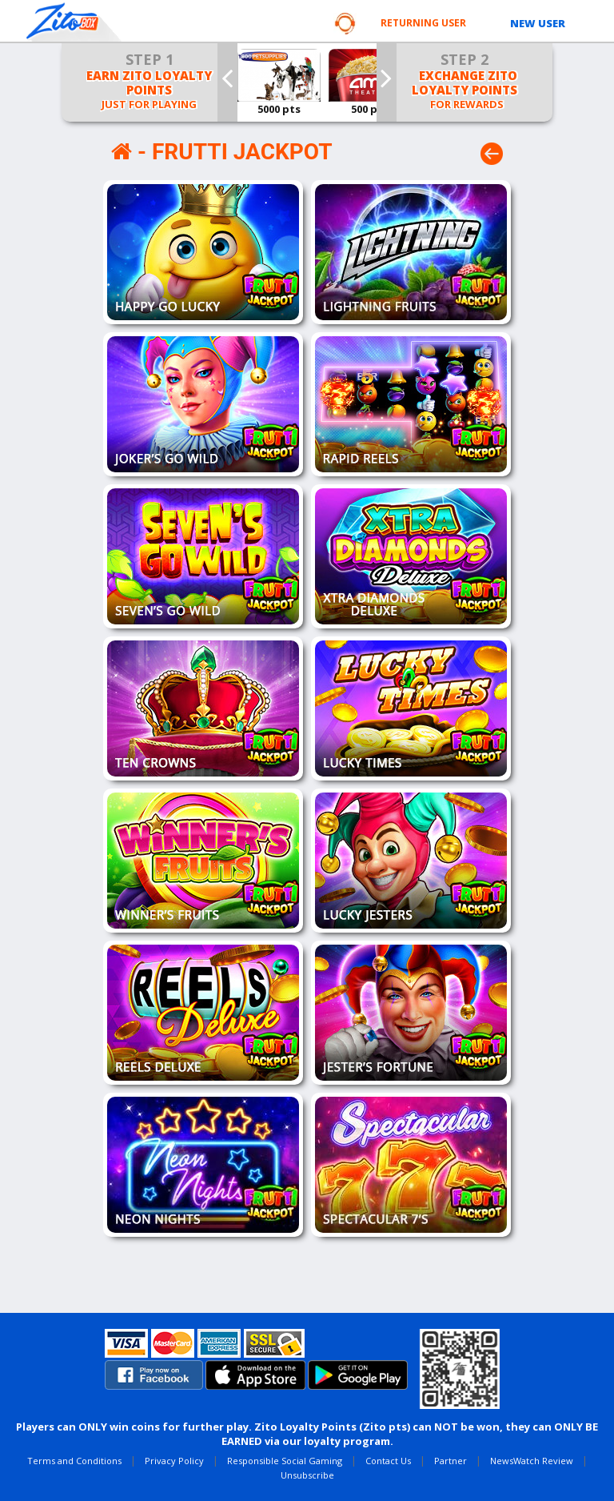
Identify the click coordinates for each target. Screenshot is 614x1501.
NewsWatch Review (531, 1461)
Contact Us (388, 1461)
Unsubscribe (307, 1475)
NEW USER (537, 23)
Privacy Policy (174, 1461)
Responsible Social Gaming (284, 1461)
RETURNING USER (423, 23)
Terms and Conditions (74, 1461)
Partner (450, 1461)
